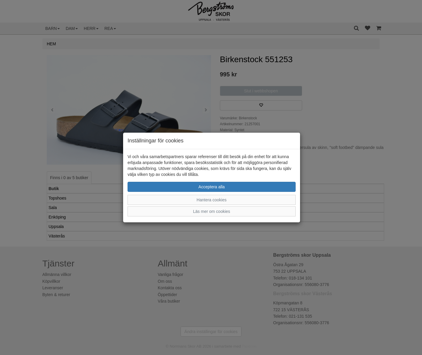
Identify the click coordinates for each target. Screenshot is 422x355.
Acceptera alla (212, 186)
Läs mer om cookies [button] (211, 211)
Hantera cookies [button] (211, 199)
